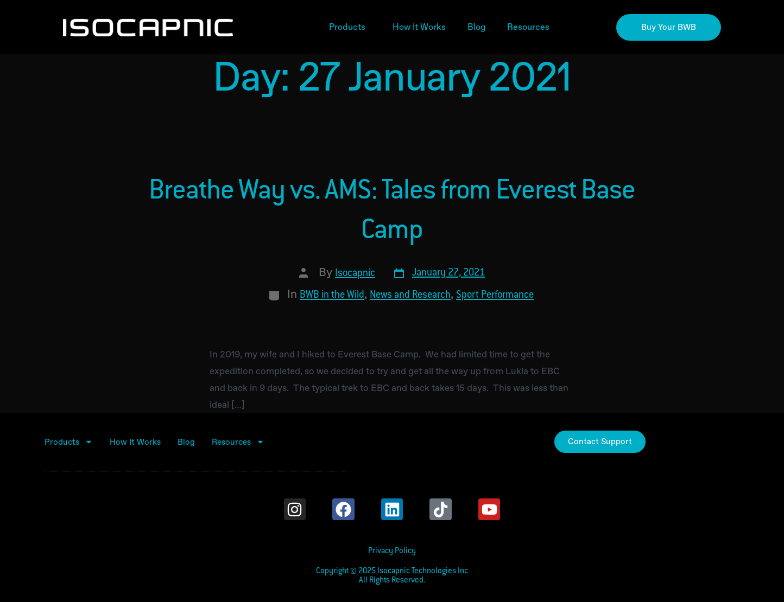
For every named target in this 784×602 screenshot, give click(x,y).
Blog (476, 27)
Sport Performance (495, 295)
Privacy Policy (392, 551)
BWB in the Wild (332, 295)
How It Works (419, 27)
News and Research (410, 295)
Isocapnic (355, 274)
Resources (531, 27)
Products (350, 27)
